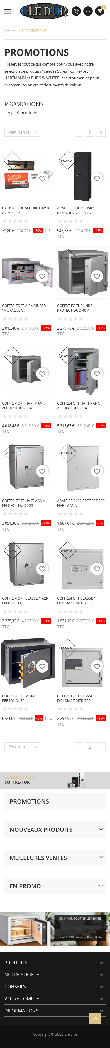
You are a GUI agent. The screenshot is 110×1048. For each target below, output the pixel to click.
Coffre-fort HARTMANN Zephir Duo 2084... (23, 406)
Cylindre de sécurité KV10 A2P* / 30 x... (26, 210)
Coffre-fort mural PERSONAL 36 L (19, 698)
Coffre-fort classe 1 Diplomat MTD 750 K (76, 601)
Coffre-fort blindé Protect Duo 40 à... (75, 308)
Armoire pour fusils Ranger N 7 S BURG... (76, 210)
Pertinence (24, 132)
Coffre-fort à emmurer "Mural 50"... (24, 308)
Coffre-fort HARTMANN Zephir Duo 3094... (78, 406)
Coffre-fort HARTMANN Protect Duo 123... (23, 503)
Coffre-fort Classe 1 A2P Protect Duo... (25, 601)
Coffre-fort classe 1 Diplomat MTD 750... (76, 698)
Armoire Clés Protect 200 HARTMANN (81, 503)
